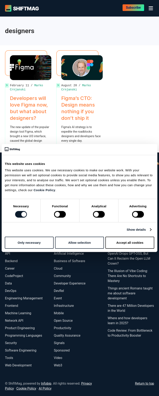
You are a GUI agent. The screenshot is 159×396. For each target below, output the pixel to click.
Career (10, 268)
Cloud (58, 268)
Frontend (11, 306)
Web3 (58, 365)
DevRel (59, 291)
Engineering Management (24, 298)
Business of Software (69, 261)
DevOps (10, 291)
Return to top (144, 383)
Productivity (62, 328)
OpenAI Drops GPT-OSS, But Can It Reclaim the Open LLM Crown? (129, 258)
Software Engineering (20, 350)
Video (58, 358)
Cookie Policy (44, 190)
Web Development (18, 365)
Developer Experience (70, 283)
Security (11, 343)
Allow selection (79, 242)
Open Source (63, 321)
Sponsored (62, 350)
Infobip (46, 383)
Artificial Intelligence (69, 254)
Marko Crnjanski (76, 87)
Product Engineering (20, 328)
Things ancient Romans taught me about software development (130, 293)
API (7, 254)
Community (62, 276)
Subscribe (133, 8)
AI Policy (45, 388)
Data (8, 283)
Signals (59, 343)
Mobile (59, 313)
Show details (136, 229)
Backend (11, 261)
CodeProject (14, 276)
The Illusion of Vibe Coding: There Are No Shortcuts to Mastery (128, 276)
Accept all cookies (129, 242)
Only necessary (29, 242)
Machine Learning (18, 313)
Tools (9, 358)
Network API (14, 321)
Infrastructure (64, 306)
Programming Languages (23, 335)
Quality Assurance (67, 335)
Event (58, 298)
